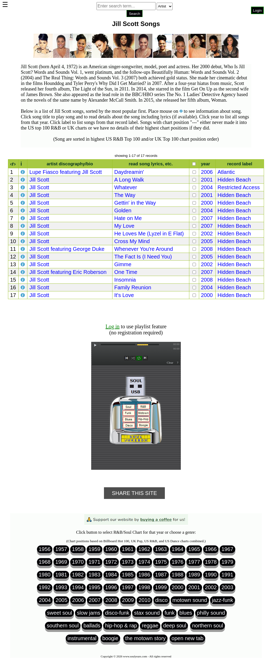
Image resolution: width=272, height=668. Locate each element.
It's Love (124, 295)
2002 (207, 233)
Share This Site (134, 493)
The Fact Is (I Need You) (143, 257)
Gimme (122, 264)
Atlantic (226, 172)
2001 (207, 180)
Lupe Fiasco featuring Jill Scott (65, 172)
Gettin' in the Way (135, 203)
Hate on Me (128, 218)
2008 (207, 249)
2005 (207, 241)
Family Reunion (132, 287)
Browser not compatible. (134, 21)
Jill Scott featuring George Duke (66, 249)
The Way (124, 195)
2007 (207, 218)
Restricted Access (238, 187)
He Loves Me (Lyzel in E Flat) (149, 233)
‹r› (13, 164)
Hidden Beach (234, 180)
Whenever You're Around (143, 249)
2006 (207, 172)
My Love (124, 226)
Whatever (125, 187)
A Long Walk (129, 180)
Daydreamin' (129, 172)
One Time (125, 272)
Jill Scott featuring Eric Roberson (67, 272)
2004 (207, 187)
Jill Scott (39, 180)
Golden (123, 210)
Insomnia (125, 280)
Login (257, 10)
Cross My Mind (132, 241)
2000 (207, 203)
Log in (113, 326)
